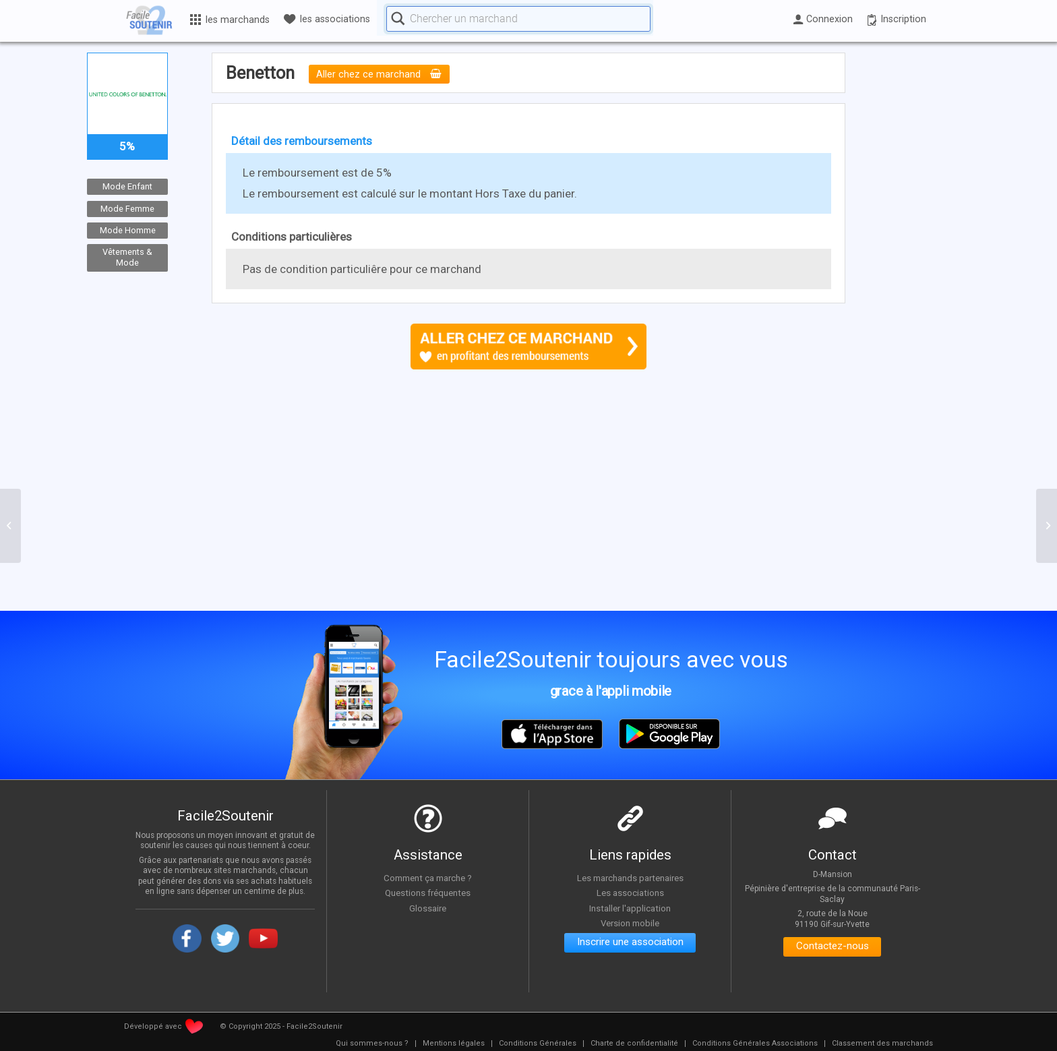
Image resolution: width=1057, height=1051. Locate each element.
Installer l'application (630, 908)
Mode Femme (127, 208)
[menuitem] (372, 1043)
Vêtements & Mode (127, 257)
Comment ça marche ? (428, 877)
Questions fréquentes (427, 893)
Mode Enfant (127, 186)
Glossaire (428, 908)
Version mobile (630, 923)
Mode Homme (127, 230)
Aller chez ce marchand (380, 74)
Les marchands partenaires (630, 877)
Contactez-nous (832, 947)
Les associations (630, 893)
